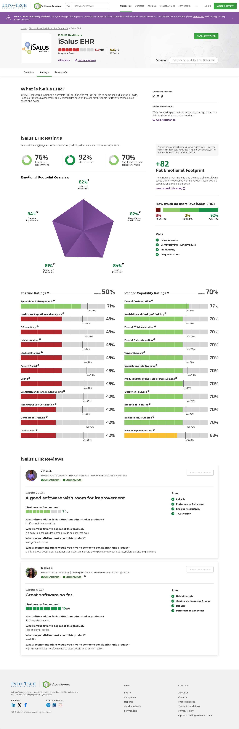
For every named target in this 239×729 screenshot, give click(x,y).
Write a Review (225, 6)
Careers (182, 697)
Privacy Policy (186, 710)
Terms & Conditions (189, 706)
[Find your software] (90, 6)
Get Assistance (164, 119)
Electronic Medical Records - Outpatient (48, 28)
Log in (127, 692)
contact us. (198, 16)
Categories (126, 6)
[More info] (88, 180)
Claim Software (206, 36)
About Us (152, 6)
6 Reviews (64, 60)
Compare (139, 6)
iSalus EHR (76, 28)
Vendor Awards (167, 6)
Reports (128, 701)
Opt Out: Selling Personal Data (195, 715)
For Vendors (184, 6)
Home (24, 28)
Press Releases (186, 701)
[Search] (68, 6)
